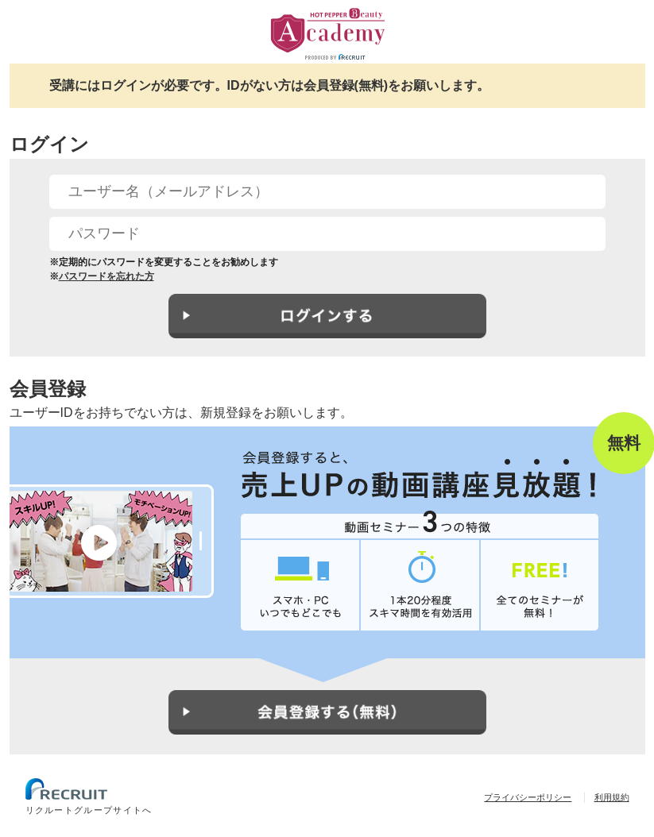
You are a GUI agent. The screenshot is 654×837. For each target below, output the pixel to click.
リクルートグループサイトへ (89, 810)
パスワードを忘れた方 (106, 276)
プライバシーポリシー (527, 797)
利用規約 (611, 797)
